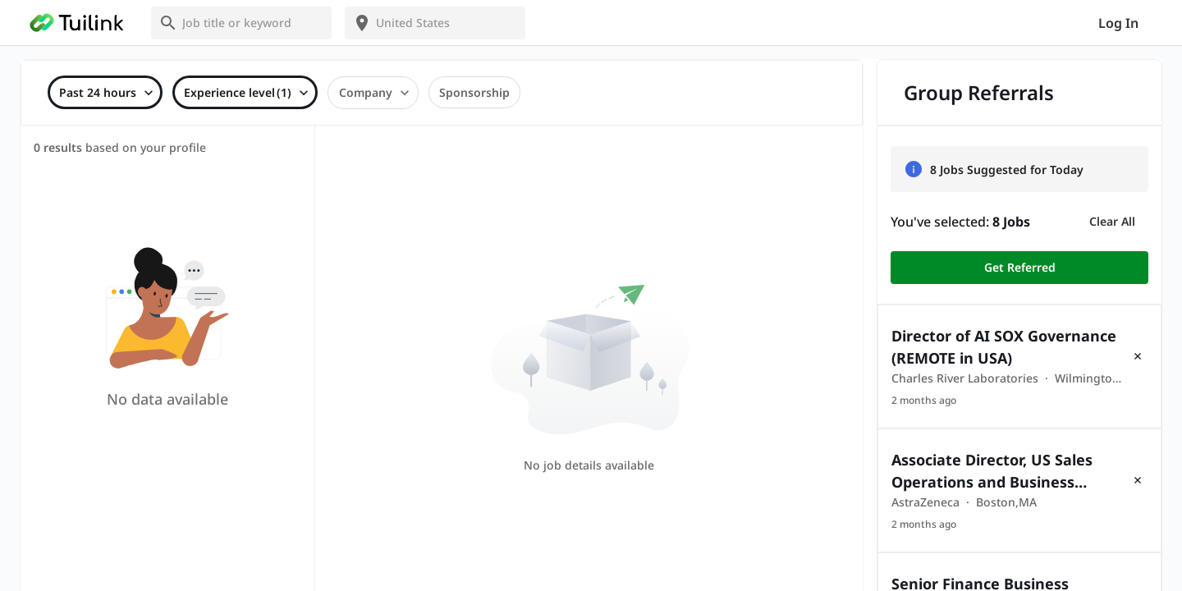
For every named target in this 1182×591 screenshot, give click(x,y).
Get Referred (1019, 267)
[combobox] (251, 22)
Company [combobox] (365, 92)
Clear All (1112, 221)
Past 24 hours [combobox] (97, 92)
